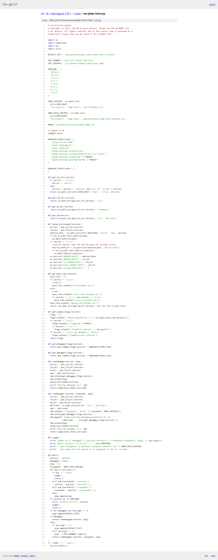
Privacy (24, 555)
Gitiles (16, 555)
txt (206, 555)
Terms (32, 555)
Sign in (212, 4)
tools (78, 13)
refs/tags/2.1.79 (60, 13)
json (213, 555)
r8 (42, 13)
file (98, 20)
